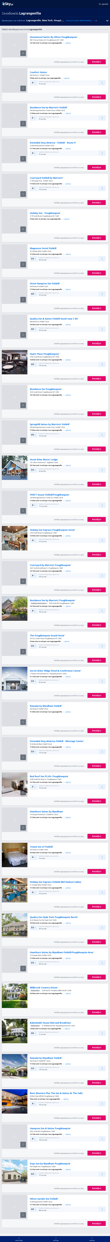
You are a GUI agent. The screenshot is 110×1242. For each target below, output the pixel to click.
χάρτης (68, 43)
